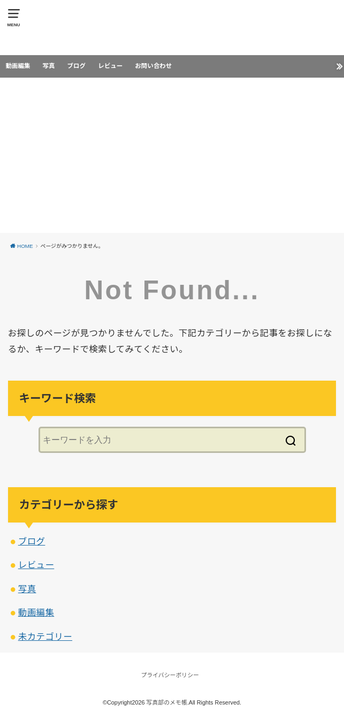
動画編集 (17, 66)
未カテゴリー (45, 636)
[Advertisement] (172, 158)
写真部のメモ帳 (167, 702)
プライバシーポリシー (170, 675)
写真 (48, 66)
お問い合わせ (153, 66)
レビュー (110, 66)
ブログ (76, 66)
